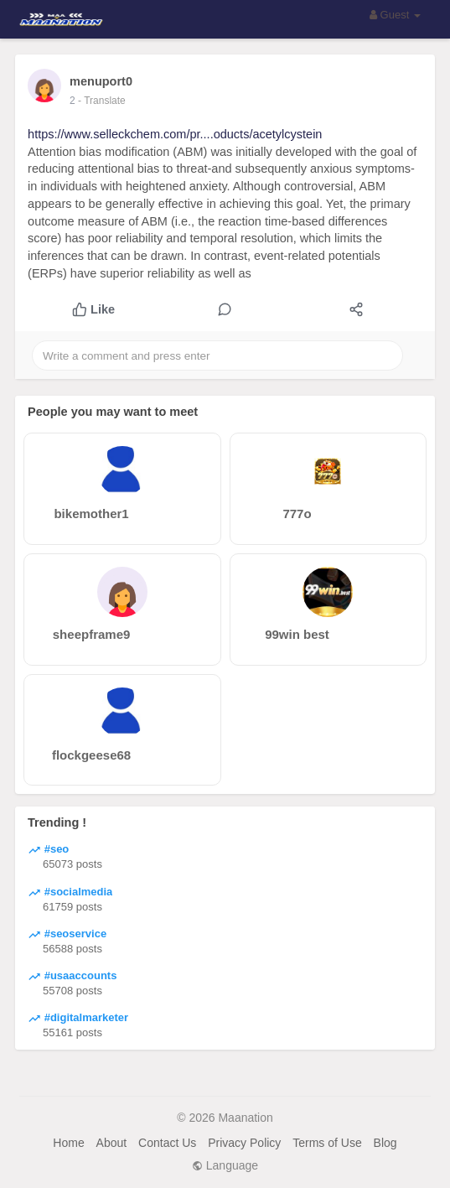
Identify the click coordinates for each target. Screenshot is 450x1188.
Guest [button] (395, 14)
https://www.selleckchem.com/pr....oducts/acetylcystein (175, 134)
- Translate (102, 100)
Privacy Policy (244, 1142)
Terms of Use (326, 1142)
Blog (385, 1142)
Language (225, 1165)
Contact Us (167, 1142)
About (111, 1142)
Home (68, 1142)
